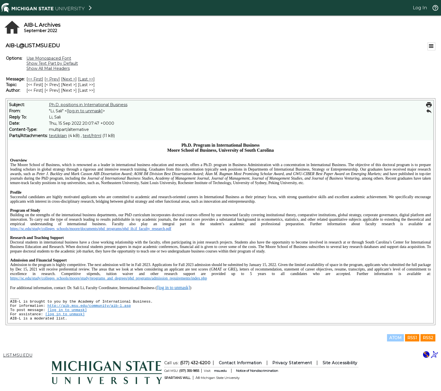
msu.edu (220, 371)
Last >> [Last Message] (86, 79)
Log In (420, 7)
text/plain (58, 135)
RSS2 (428, 337)
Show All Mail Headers (48, 68)
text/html (92, 135)
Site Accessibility (340, 362)
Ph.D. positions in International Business (88, 104)
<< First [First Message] (35, 79)
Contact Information (240, 362)
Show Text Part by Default (52, 63)
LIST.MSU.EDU (17, 355)
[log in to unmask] (85, 110)
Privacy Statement (292, 362)
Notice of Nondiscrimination (257, 371)
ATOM (395, 337)
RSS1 (412, 337)
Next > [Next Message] (68, 79)
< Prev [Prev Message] (52, 79)
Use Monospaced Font (48, 58)
